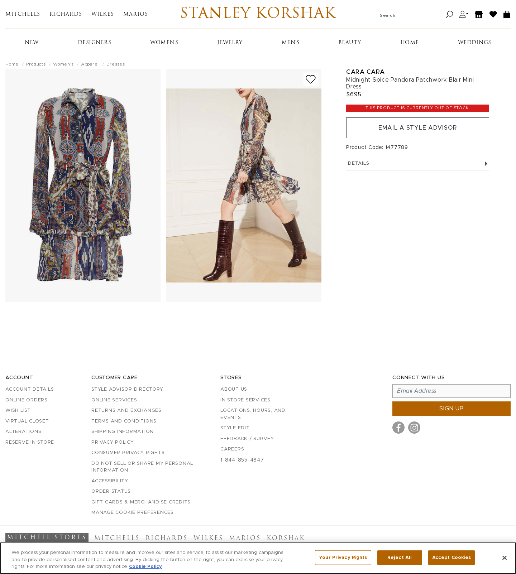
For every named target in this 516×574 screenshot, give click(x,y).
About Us (233, 389)
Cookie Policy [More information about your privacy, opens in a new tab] (145, 566)
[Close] (504, 557)
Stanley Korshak (258, 14)
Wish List (18, 410)
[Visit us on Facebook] (398, 427)
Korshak (286, 538)
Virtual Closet (27, 421)
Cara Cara (365, 72)
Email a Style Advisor (417, 128)
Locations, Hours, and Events (253, 414)
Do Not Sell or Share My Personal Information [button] (142, 467)
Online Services (114, 400)
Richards (65, 14)
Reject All (399, 557)
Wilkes (102, 14)
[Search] (449, 14)
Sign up (451, 408)
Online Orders (26, 400)
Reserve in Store (29, 442)
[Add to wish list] (311, 79)
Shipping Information (122, 431)
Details (417, 163)
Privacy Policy (112, 442)
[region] (258, 558)
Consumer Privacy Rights (127, 452)
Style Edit (235, 428)
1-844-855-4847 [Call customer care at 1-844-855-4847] (242, 460)
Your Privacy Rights (343, 557)
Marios (135, 14)
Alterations (23, 431)
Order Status (111, 491)
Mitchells (22, 14)
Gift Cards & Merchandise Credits (141, 502)
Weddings (474, 42)
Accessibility (109, 481)
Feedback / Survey (247, 438)
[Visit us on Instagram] (414, 427)
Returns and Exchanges (126, 410)
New (32, 42)
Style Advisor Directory (127, 389)
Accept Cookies (451, 557)
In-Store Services (245, 400)
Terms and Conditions (124, 421)
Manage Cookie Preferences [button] (132, 512)
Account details (29, 389)
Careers (232, 449)
